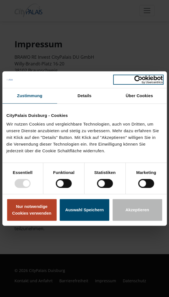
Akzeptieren (137, 209)
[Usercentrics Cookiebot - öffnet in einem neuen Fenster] (138, 79)
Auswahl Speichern (84, 209)
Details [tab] (85, 95)
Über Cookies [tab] (139, 95)
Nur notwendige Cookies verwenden (32, 209)
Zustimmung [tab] (29, 95)
